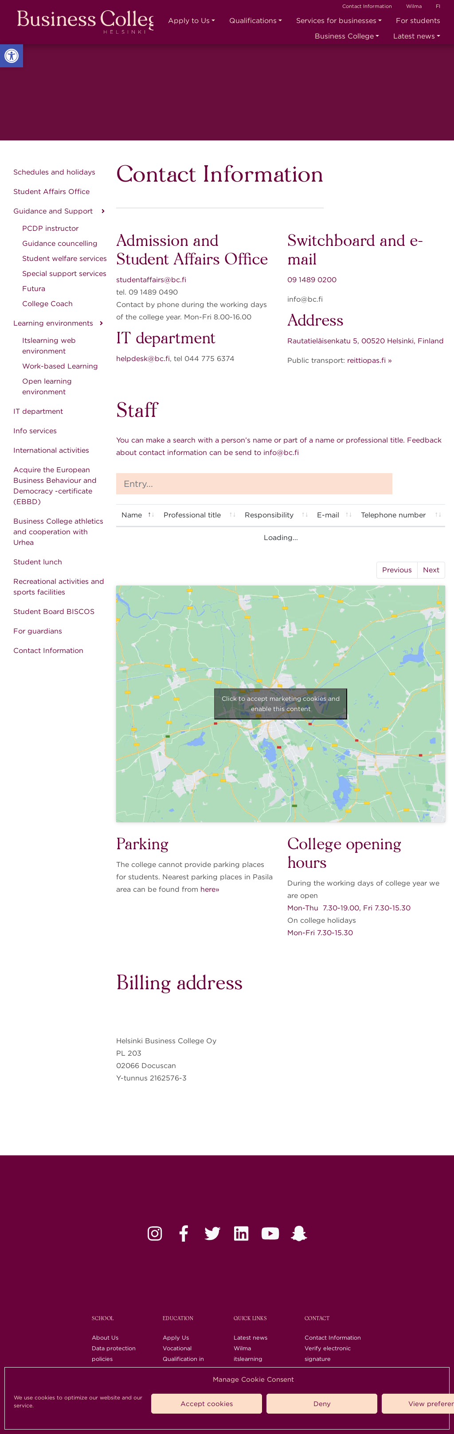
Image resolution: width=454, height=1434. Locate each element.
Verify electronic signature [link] (328, 1353)
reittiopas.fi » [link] (369, 360)
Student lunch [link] (37, 562)
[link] (11, 55)
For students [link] (418, 20)
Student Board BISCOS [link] (53, 611)
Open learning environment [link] (47, 386)
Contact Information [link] (367, 6)
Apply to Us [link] (189, 20)
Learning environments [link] (53, 323)
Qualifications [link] (253, 20)
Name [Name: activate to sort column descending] (131, 515)
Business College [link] (344, 36)
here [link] (207, 889)
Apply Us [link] (176, 1337)
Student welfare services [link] (64, 258)
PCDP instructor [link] (50, 228)
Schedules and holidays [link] (54, 172)
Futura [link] (33, 288)
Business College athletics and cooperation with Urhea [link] (58, 532)
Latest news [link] (414, 36)
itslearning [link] (248, 1359)
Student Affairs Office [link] (51, 191)
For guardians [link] (37, 631)
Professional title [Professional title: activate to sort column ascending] (192, 515)
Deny (322, 1404)
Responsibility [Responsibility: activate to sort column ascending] (269, 515)
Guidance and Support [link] (54, 211)
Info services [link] (35, 431)
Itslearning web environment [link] (49, 345)
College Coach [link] (47, 303)
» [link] (217, 889)
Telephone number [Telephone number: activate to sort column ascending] (393, 515)
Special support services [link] (64, 273)
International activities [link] (51, 450)
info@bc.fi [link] (281, 452)
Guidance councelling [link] (60, 243)
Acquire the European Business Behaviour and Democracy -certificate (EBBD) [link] (55, 486)
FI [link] (438, 6)
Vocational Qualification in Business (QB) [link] (183, 1359)
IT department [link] (38, 411)
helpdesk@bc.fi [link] (143, 358)
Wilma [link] (414, 6)
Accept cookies (206, 1404)
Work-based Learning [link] (60, 366)
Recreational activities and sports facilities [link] (58, 586)
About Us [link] (105, 1337)
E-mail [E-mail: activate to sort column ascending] (328, 515)
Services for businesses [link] (336, 20)
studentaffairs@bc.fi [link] (151, 280)
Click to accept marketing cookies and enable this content (281, 703)
